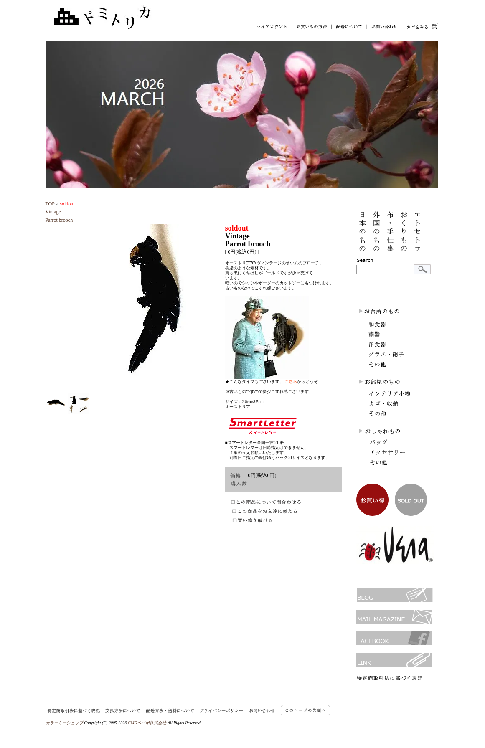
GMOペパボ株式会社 (147, 722)
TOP (50, 204)
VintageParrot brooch (60, 212)
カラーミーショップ (64, 722)
